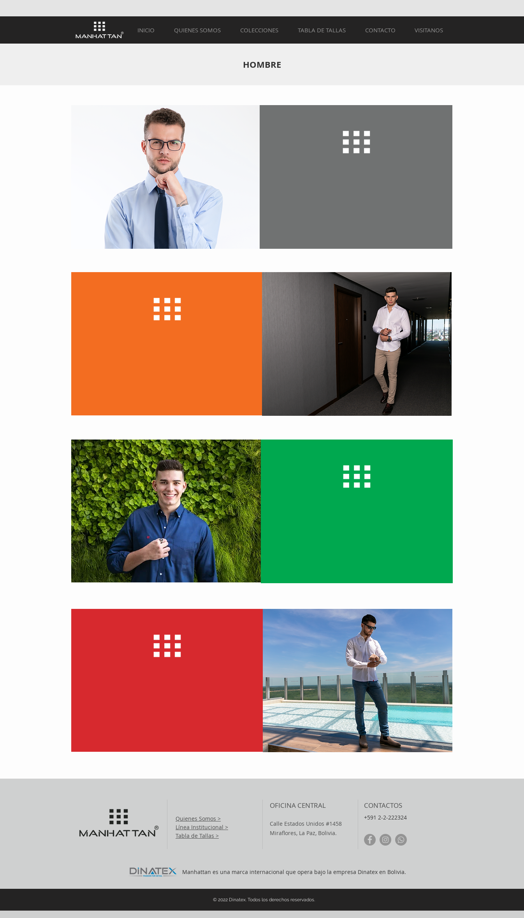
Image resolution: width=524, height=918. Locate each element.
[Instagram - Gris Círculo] (385, 840)
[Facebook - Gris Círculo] (370, 840)
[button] (259, 30)
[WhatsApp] (401, 840)
